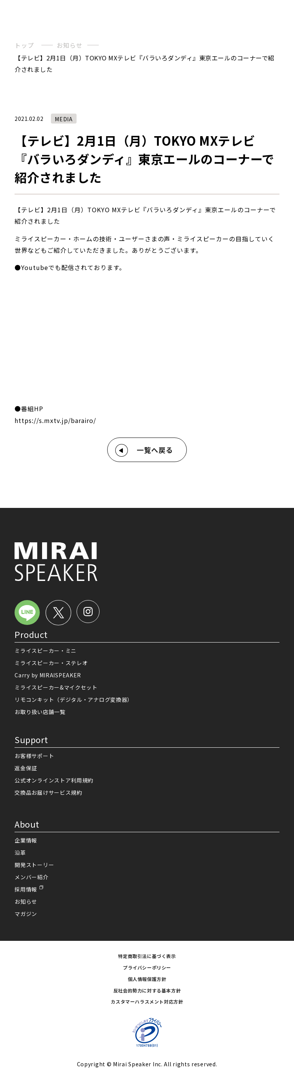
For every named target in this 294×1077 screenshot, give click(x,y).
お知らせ (69, 45)
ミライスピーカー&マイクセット (56, 687)
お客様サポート (34, 756)
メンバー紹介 (31, 877)
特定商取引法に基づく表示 (147, 956)
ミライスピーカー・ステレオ (51, 663)
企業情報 (26, 840)
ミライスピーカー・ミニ (46, 650)
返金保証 (26, 768)
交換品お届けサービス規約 (48, 792)
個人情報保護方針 (147, 979)
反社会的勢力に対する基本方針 (147, 990)
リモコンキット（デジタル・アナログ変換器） (74, 699)
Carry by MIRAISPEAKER (48, 675)
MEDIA (64, 119)
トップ (24, 45)
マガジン (26, 914)
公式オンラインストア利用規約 (54, 780)
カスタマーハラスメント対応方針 (147, 1001)
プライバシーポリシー (147, 967)
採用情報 (26, 889)
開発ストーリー (34, 865)
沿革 (20, 852)
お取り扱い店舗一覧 (40, 712)
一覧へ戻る (155, 450)
